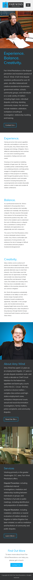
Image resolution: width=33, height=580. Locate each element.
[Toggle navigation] (28, 5)
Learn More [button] (10, 536)
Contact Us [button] (10, 125)
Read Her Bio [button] (11, 419)
